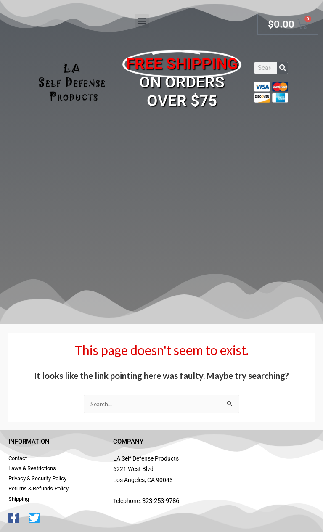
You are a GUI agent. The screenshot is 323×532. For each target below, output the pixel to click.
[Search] (282, 68)
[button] (142, 21)
